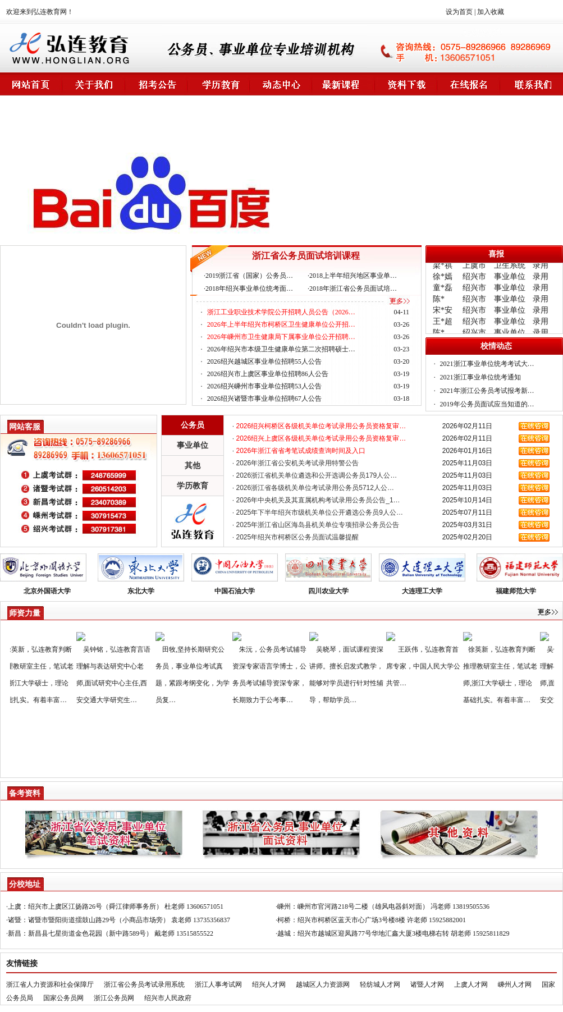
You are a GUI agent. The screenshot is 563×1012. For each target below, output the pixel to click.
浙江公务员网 (114, 998)
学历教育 (192, 485)
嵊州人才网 (515, 984)
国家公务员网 (63, 998)
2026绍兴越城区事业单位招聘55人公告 (264, 361)
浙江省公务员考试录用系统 (144, 984)
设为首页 (459, 12)
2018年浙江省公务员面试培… (353, 288)
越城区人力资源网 (323, 984)
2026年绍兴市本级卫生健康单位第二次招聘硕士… (281, 349)
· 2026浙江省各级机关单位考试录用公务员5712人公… (313, 488)
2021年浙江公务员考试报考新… (487, 391)
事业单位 (192, 445)
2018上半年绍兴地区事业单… (353, 276)
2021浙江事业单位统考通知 (480, 377)
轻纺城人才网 (380, 984)
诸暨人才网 (427, 984)
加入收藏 (490, 12)
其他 (192, 465)
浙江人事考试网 (218, 984)
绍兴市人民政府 (167, 998)
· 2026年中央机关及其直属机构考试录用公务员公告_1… (316, 500)
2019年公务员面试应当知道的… (487, 404)
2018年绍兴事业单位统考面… (249, 288)
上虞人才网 (471, 984)
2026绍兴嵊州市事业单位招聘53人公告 (264, 386)
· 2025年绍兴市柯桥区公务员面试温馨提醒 (295, 537)
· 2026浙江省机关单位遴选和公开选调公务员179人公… (314, 475)
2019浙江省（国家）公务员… (249, 276)
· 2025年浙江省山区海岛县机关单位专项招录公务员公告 (315, 525)
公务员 (192, 424)
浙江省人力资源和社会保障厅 (50, 984)
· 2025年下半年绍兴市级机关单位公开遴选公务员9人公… (317, 512)
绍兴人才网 (269, 984)
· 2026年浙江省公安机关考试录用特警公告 (295, 463)
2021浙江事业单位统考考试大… (487, 364)
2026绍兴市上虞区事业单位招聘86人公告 (267, 374)
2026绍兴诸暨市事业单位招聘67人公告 (264, 398)
